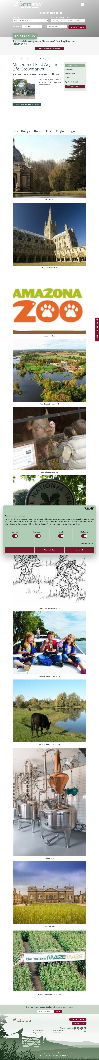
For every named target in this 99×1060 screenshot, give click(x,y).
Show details (85, 543)
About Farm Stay (58, 1032)
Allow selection (49, 550)
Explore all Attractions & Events (27, 104)
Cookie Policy (56, 1052)
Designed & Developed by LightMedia (56, 1055)
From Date (17, 26)
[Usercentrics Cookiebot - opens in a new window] (85, 508)
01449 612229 (71, 81)
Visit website (74, 86)
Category (16, 17)
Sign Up (57, 1011)
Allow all (79, 550)
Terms (65, 1052)
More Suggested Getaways (49, 48)
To (44, 26)
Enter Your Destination (60, 17)
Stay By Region (37, 1032)
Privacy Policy (45, 1052)
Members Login (79, 1022)
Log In (39, 1055)
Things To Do (24, 58)
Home (15, 58)
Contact (73, 1052)
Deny (19, 550)
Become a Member (78, 1019)
